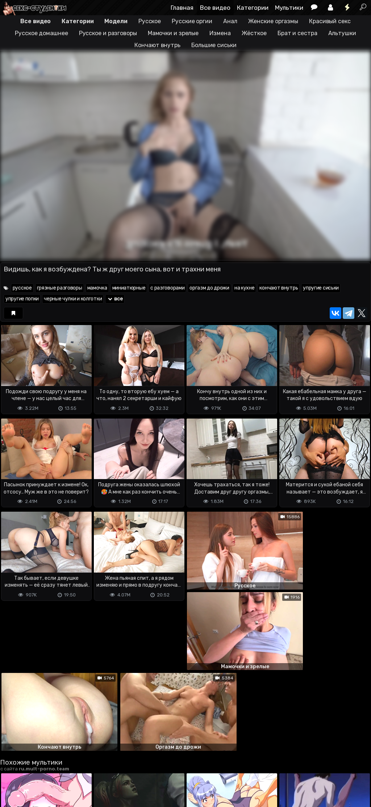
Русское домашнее (41, 33)
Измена (219, 33)
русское (22, 288)
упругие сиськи (321, 288)
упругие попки (22, 299)
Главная (182, 7)
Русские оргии (192, 21)
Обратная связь (75, 772)
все (115, 299)
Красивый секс (330, 21)
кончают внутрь (278, 288)
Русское (149, 21)
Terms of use (37, 772)
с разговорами (167, 288)
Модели (115, 21)
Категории (252, 7)
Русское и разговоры (108, 33)
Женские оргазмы (273, 21)
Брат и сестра (297, 33)
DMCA (11, 772)
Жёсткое (254, 33)
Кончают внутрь (157, 45)
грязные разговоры (59, 288)
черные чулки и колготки (73, 299)
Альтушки (342, 33)
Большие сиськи (214, 45)
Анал (230, 21)
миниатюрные (129, 288)
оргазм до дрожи (209, 288)
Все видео (215, 7)
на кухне (244, 288)
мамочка (97, 288)
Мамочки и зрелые (173, 33)
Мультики (289, 7)
